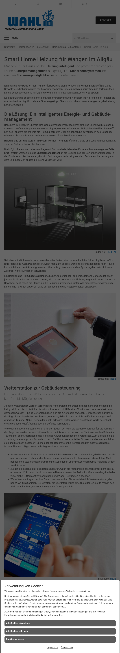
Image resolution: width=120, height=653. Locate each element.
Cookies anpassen (15, 639)
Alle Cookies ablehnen (17, 631)
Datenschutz (67, 647)
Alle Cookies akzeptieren (18, 623)
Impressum (52, 647)
